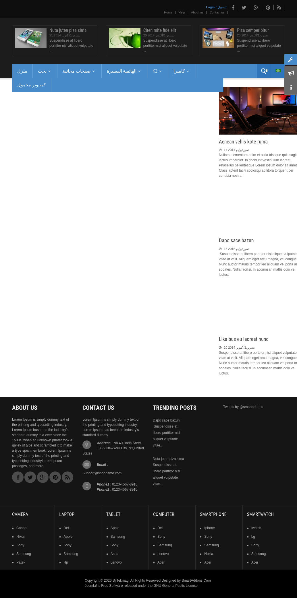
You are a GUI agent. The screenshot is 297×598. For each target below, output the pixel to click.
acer (161, 562)
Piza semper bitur (253, 30)
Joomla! (91, 586)
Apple (115, 528)
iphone (209, 528)
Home (168, 12)
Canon (21, 528)
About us (197, 12)
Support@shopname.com (102, 473)
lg (253, 537)
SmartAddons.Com (196, 580)
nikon (20, 537)
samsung (23, 554)
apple (67, 537)
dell (66, 528)
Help (181, 12)
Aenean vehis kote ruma (243, 142)
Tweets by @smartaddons (243, 407)
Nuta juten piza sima (67, 30)
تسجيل (221, 7)
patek (20, 562)
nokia (208, 554)
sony (20, 545)
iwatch (256, 528)
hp (65, 562)
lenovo (116, 562)
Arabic (278, 70)
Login (210, 7)
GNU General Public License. (175, 586)
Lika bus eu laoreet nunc (244, 339)
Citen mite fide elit (159, 30)
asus (114, 554)
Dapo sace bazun (236, 240)
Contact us (217, 12)
